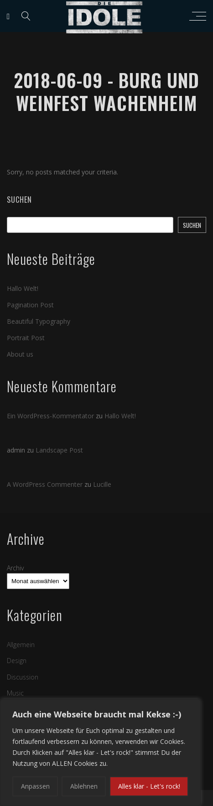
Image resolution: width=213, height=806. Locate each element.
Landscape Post (59, 450)
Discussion (22, 677)
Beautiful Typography (38, 321)
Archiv (15, 568)
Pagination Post (30, 304)
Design (16, 660)
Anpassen (35, 786)
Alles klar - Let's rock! (149, 786)
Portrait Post (26, 337)
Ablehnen (84, 786)
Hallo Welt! (22, 288)
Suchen (19, 199)
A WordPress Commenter (45, 484)
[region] (100, 752)
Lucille (102, 484)
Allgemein (21, 644)
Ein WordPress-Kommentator (50, 415)
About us (20, 354)
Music (15, 693)
